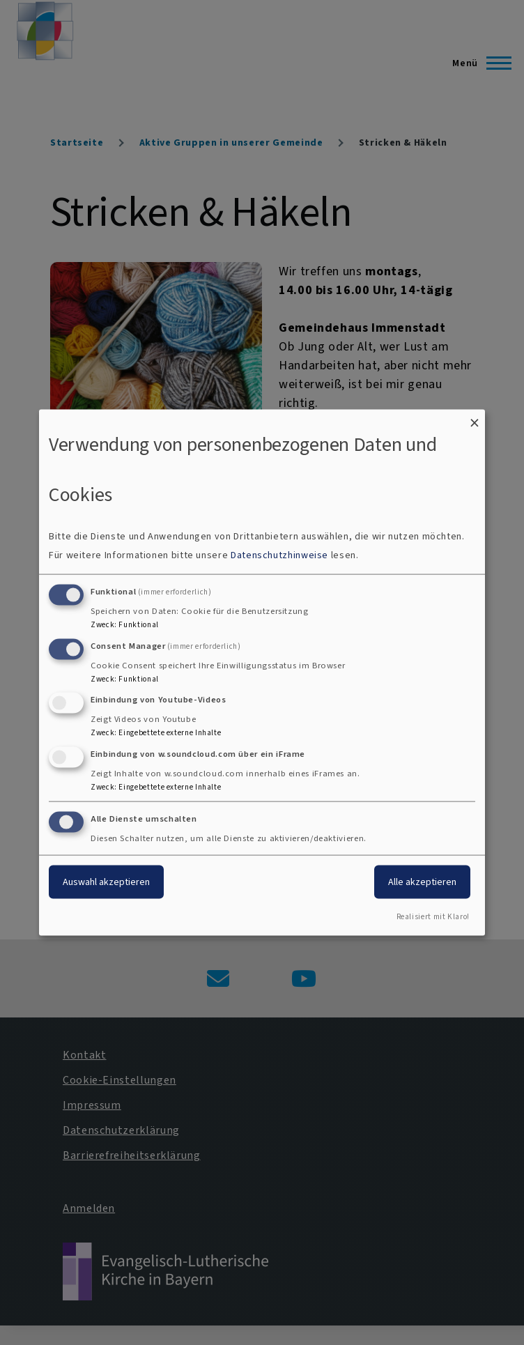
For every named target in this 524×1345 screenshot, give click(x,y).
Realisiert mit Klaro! (433, 916)
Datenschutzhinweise (279, 554)
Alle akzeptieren (422, 882)
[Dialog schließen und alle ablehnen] (474, 418)
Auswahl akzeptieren (106, 882)
